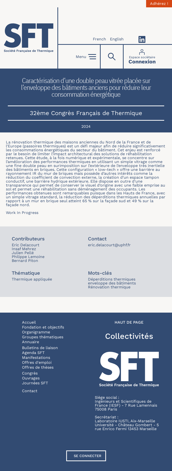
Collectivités (129, 336)
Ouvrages (31, 378)
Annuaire (30, 342)
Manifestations (36, 357)
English (117, 39)
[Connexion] (142, 57)
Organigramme (36, 332)
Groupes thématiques (42, 337)
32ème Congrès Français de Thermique (86, 113)
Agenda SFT (33, 352)
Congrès (30, 373)
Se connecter (87, 456)
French (99, 39)
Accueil (29, 322)
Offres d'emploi (37, 362)
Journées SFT (35, 383)
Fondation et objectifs (43, 327)
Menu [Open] (86, 57)
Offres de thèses (38, 367)
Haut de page (129, 322)
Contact (29, 391)
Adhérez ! (159, 4)
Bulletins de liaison (40, 347)
